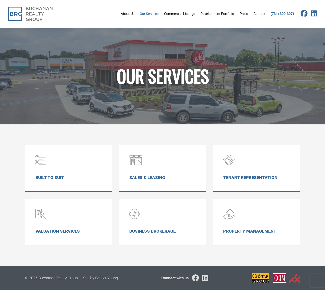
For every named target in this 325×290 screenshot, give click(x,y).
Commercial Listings (179, 14)
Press (244, 14)
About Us (127, 14)
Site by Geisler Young (100, 278)
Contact (259, 14)
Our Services (149, 14)
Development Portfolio (217, 14)
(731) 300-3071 (282, 14)
